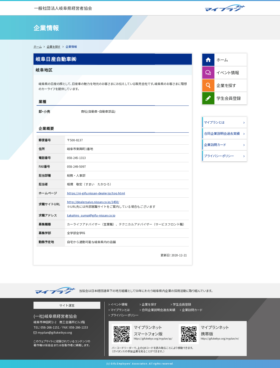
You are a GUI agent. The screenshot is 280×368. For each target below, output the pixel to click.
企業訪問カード (215, 144)
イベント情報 (227, 72)
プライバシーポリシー (219, 155)
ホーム (38, 47)
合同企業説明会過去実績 (222, 133)
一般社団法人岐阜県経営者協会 (63, 8)
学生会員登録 (228, 98)
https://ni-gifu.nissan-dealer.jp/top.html (96, 193)
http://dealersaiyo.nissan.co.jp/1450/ (93, 202)
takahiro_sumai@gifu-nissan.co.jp (91, 215)
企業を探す (54, 47)
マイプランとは (214, 122)
